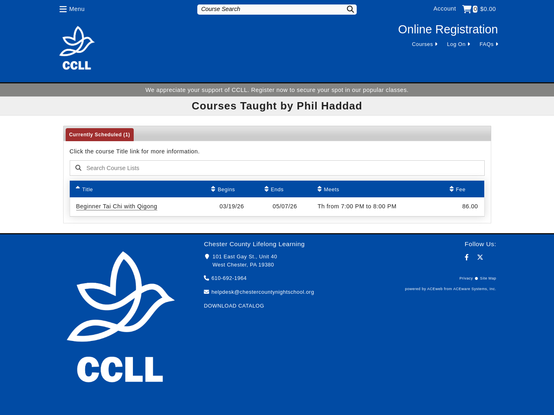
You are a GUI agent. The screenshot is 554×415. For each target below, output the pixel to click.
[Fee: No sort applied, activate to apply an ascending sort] (464, 189)
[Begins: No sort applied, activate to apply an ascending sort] (231, 189)
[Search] (345, 9)
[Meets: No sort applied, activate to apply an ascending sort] (377, 189)
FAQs (487, 44)
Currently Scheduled (99, 135)
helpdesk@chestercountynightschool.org (263, 292)
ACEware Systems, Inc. (475, 289)
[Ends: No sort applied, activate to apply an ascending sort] (284, 189)
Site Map (488, 278)
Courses (422, 44)
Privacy (466, 278)
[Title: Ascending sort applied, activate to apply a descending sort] (137, 189)
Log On (456, 44)
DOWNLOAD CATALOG (234, 306)
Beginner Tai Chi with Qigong (116, 206)
